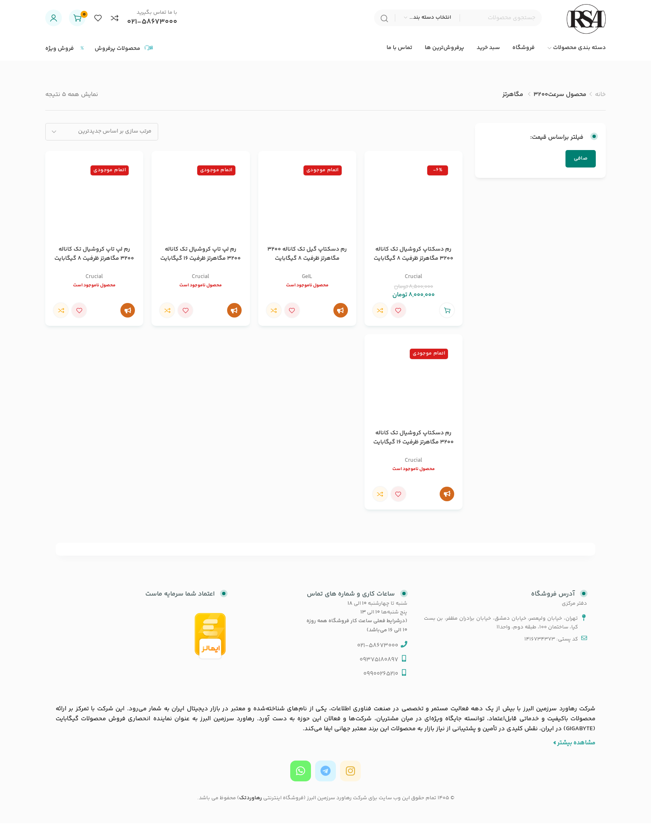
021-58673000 (152, 23)
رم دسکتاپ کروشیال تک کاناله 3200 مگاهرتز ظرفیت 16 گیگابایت (413, 439)
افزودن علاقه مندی (398, 312)
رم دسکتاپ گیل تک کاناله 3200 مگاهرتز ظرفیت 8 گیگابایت (307, 255)
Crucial (413, 278)
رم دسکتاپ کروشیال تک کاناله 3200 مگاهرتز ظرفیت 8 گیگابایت (413, 255)
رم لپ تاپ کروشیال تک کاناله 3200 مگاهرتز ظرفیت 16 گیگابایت (200, 255)
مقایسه (380, 312)
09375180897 (379, 661)
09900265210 (380, 675)
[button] (447, 312)
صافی (580, 160)
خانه (600, 96)
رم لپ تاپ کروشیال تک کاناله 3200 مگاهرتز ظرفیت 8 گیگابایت (94, 255)
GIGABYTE (579, 730)
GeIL (307, 278)
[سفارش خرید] (101, 133)
